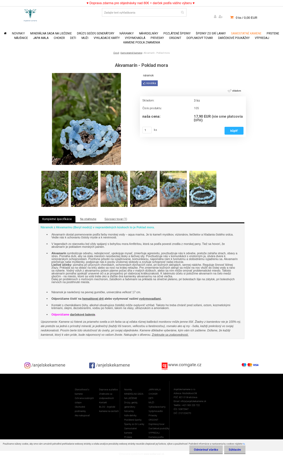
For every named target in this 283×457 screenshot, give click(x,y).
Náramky (126, 33)
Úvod (116, 53)
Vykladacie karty (107, 38)
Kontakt (103, 402)
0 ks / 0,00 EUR (246, 17)
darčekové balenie (82, 314)
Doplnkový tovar (199, 38)
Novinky (18, 33)
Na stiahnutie (88, 219)
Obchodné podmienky (80, 408)
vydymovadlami (150, 298)
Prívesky (157, 38)
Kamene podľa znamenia (141, 42)
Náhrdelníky (148, 33)
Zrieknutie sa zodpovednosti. (170, 334)
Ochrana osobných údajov (84, 400)
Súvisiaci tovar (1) (116, 219)
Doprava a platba (108, 389)
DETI (73, 38)
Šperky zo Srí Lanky (211, 33)
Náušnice (21, 38)
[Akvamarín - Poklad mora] (86, 74)
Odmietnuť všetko (206, 449)
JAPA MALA (41, 38)
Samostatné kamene (246, 33)
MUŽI (84, 38)
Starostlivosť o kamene (82, 391)
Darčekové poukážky (234, 38)
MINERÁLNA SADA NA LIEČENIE (51, 33)
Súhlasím (235, 449)
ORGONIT (175, 38)
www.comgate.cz (184, 364)
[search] (182, 12)
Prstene (273, 33)
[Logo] (30, 14)
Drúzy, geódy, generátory (95, 33)
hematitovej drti (93, 298)
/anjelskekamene (45, 365)
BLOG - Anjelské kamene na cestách (109, 408)
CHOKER (59, 38)
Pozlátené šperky (177, 33)
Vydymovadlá (135, 38)
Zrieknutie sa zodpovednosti (106, 396)
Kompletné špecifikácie (57, 219)
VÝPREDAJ (262, 38)
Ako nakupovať (82, 415)
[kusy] (147, 130)
